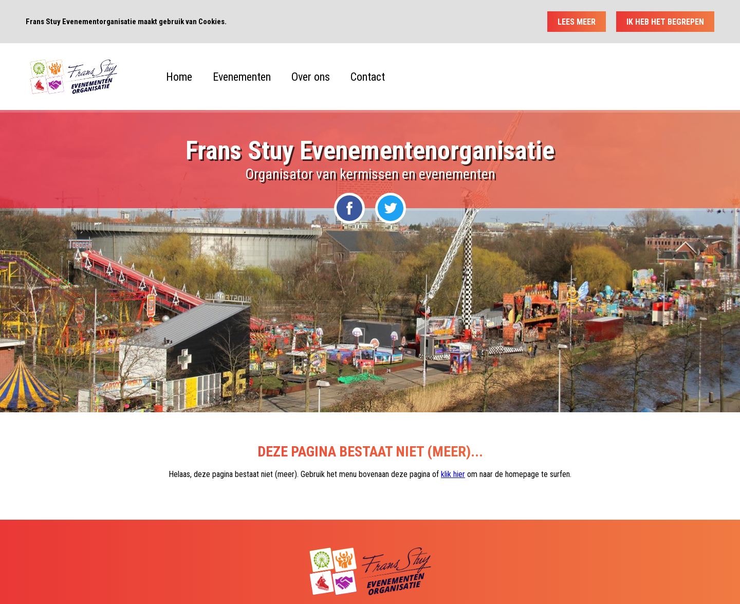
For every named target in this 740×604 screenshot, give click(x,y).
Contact (367, 76)
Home (179, 76)
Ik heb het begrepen (665, 22)
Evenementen (242, 76)
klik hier (453, 474)
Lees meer (577, 22)
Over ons (310, 76)
